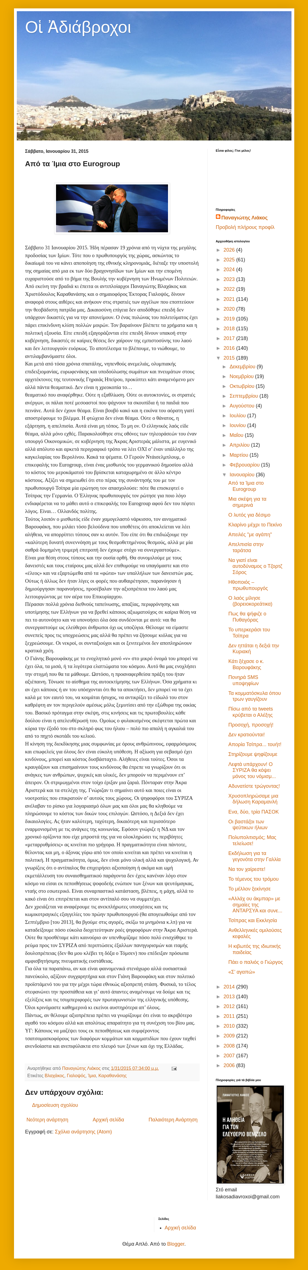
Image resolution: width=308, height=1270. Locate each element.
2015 (229, 358)
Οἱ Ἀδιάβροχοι (78, 27)
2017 (229, 338)
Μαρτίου (239, 455)
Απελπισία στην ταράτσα (245, 547)
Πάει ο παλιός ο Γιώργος (255, 962)
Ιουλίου (238, 415)
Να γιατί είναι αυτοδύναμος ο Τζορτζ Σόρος (255, 566)
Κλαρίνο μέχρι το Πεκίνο (255, 525)
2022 (229, 289)
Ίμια (92, 1075)
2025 (229, 260)
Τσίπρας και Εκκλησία (252, 920)
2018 (229, 328)
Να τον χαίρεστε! (246, 869)
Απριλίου (240, 445)
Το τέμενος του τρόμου (253, 879)
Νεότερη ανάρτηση (47, 1120)
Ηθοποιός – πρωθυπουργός (248, 585)
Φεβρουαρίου (245, 465)
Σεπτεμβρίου (245, 396)
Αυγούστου (243, 406)
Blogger (175, 1244)
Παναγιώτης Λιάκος (244, 218)
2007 (229, 1055)
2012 (229, 1006)
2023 (229, 279)
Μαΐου (237, 435)
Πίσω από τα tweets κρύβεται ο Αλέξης (250, 712)
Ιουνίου (238, 425)
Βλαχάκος (54, 1075)
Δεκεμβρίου (243, 366)
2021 (229, 299)
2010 (229, 1026)
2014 (229, 987)
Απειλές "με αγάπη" (250, 534)
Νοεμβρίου (242, 376)
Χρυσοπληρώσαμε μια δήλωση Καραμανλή (253, 799)
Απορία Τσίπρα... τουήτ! (254, 744)
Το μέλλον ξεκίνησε (249, 889)
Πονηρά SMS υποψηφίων (243, 680)
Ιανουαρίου (243, 474)
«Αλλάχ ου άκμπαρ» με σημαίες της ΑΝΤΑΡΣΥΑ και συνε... (255, 904)
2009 (229, 1036)
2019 (229, 319)
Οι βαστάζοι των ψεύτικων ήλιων (247, 825)
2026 (229, 250)
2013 (229, 996)
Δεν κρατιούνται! (246, 734)
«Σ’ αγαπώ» (241, 972)
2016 (229, 348)
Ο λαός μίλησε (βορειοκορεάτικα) (250, 601)
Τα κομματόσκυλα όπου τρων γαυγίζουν (254, 696)
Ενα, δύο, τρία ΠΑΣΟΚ (253, 812)
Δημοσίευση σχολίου (55, 1105)
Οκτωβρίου (243, 386)
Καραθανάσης (113, 1075)
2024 (229, 269)
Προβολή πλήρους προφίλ (245, 227)
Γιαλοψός (76, 1075)
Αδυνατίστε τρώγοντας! (254, 786)
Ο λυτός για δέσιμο (249, 515)
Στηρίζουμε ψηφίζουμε (252, 754)
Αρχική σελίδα (108, 1120)
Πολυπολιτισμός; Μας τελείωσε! (252, 840)
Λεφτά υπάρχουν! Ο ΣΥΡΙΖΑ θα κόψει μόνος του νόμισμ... (252, 770)
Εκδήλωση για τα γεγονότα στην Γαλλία (254, 856)
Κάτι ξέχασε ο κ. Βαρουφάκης (246, 664)
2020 (229, 309)
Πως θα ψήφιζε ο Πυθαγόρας (247, 617)
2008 (229, 1046)
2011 (229, 1016)
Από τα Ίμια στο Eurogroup (245, 486)
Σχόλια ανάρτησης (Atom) (83, 1132)
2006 (229, 1065)
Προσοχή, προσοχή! (250, 725)
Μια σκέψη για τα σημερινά (247, 502)
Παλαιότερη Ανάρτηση (173, 1120)
